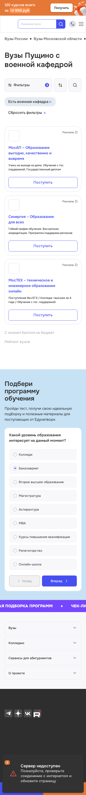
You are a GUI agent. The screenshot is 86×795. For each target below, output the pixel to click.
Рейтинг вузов (17, 341)
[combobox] (40, 24)
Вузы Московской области (58, 38)
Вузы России (16, 38)
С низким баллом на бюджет (29, 332)
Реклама (70, 132)
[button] (43, 627)
